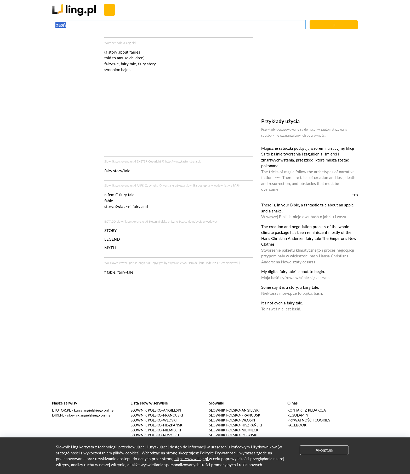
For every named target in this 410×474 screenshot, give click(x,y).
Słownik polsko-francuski (156, 415)
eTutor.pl (61, 410)
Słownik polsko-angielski (155, 410)
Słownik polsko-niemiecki (155, 430)
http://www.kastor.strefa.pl (182, 161)
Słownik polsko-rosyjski (154, 435)
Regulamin (297, 415)
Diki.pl (58, 415)
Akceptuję (324, 450)
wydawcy (212, 221)
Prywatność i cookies (308, 420)
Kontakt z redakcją (306, 410)
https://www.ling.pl (191, 458)
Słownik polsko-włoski (153, 420)
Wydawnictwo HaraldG (183, 262)
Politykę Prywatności (218, 452)
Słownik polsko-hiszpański (157, 425)
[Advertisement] (75, 57)
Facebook (296, 425)
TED (355, 195)
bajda (125, 69)
